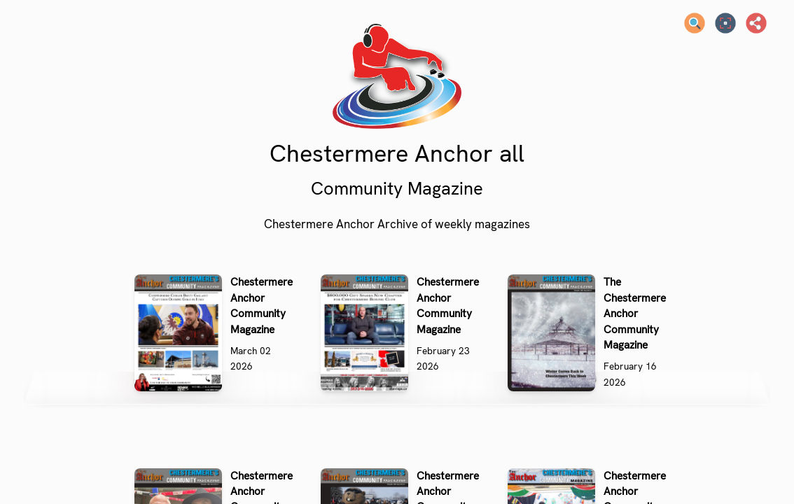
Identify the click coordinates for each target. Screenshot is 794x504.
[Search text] (694, 23)
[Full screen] (725, 23)
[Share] (756, 23)
